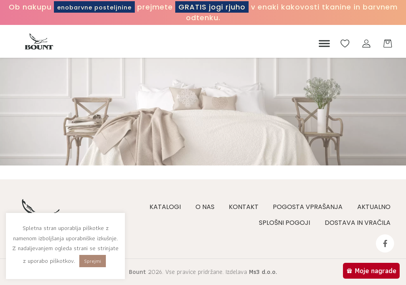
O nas (208, 206)
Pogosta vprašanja (310, 206)
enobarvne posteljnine (113, 7)
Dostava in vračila (359, 222)
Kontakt (246, 206)
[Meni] (322, 43)
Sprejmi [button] (92, 261)
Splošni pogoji (286, 222)
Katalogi (169, 206)
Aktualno (375, 206)
